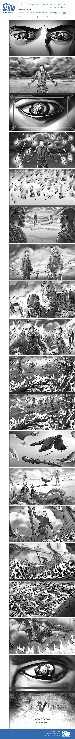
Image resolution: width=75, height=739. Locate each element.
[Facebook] (21, 9)
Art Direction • (22, 12)
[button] (64, 12)
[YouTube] (27, 9)
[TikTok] (30, 9)
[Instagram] (19, 9)
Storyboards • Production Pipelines (37, 12)
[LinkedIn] (25, 9)
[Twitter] (23, 9)
